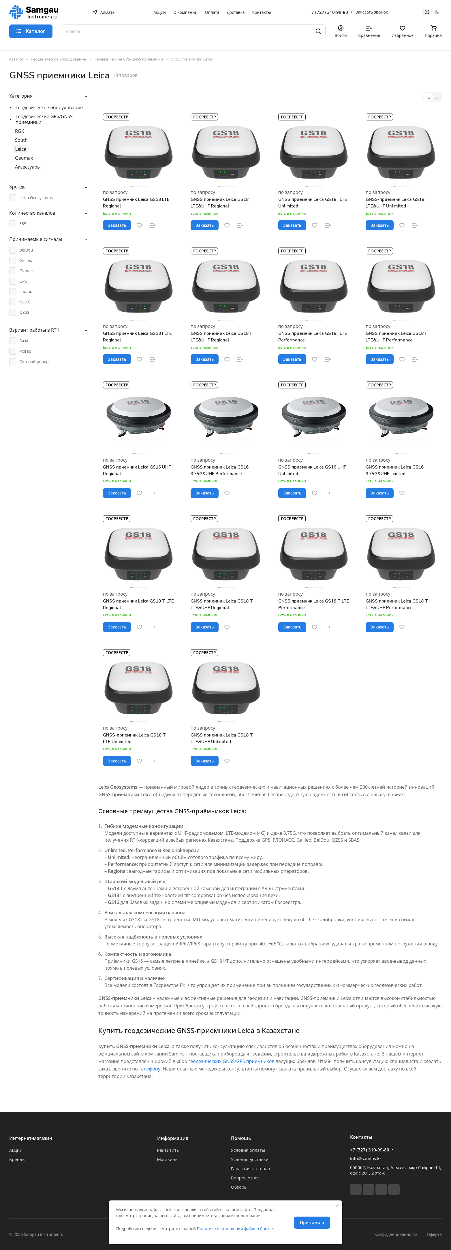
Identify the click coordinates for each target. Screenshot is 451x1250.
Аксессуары (28, 167)
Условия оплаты (248, 1150)
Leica (20, 149)
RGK (19, 131)
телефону (149, 1069)
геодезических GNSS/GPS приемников (231, 1061)
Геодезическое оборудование (49, 107)
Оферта (434, 1234)
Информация (172, 1138)
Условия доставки (250, 1159)
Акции (15, 1150)
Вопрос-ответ (245, 1178)
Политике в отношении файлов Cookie (235, 1228)
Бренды (17, 1159)
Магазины (167, 1159)
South (21, 140)
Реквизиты (168, 1150)
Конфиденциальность (396, 1234)
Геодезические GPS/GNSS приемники (44, 119)
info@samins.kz (366, 1158)
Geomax (24, 158)
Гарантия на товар (250, 1168)
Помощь (241, 1138)
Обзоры (239, 1187)
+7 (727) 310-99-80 (328, 12)
